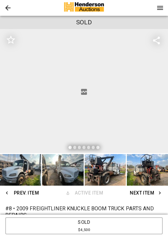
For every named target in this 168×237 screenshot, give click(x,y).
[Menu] (160, 8)
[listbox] (84, 92)
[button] (8, 8)
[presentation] (84, 8)
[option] (84, 92)
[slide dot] (70, 147)
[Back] (8, 8)
